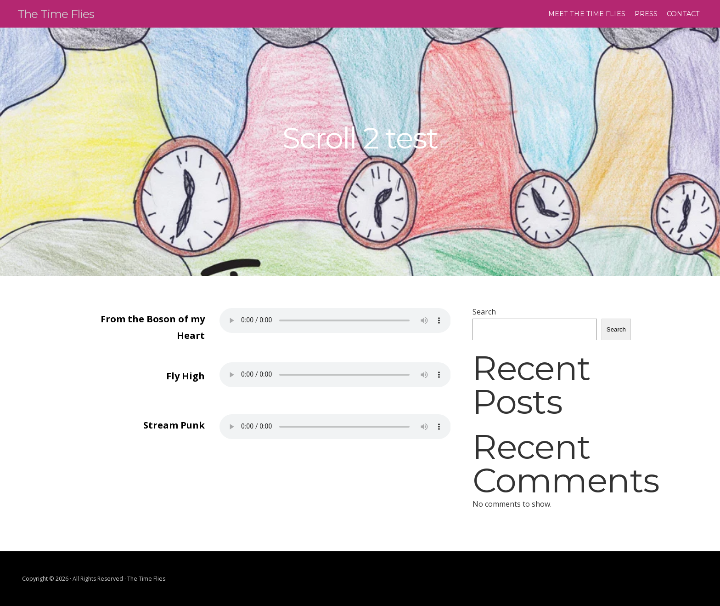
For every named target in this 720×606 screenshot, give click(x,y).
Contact (683, 14)
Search (484, 312)
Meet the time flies (586, 14)
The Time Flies (62, 13)
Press (646, 14)
